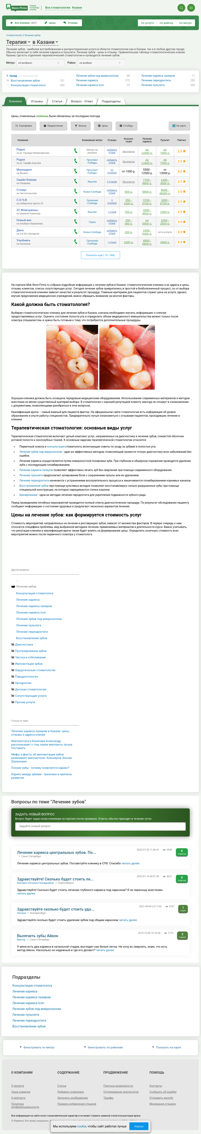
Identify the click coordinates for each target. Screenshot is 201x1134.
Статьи (61, 1085)
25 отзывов (112, 171)
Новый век (24, 220)
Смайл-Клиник (27, 180)
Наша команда (20, 1091)
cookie (81, 1126)
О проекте (17, 1085)
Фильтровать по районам (103, 1047)
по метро (185, 23)
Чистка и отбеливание (30, 657)
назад (24, 75)
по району (166, 23)
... (17, 580)
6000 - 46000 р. (165, 191)
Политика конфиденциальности (25, 1105)
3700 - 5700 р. (147, 201)
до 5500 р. (147, 222)
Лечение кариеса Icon (90, 85)
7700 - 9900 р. (147, 181)
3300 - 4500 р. (147, 212)
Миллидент (24, 169)
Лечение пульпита (152, 85)
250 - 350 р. (129, 222)
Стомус (22, 190)
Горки (92, 222)
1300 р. (165, 212)
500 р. (129, 191)
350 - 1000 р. (129, 201)
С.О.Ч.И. (22, 200)
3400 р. (165, 242)
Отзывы (71, 22)
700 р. (129, 212)
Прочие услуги (25, 702)
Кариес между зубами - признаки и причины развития (41, 776)
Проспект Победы (92, 161)
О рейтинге (18, 1097)
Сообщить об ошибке (163, 1091)
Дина (20, 230)
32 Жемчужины (27, 210)
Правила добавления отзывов (76, 1103)
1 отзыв (112, 212)
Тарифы (109, 1097)
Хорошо (139, 1126)
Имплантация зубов (29, 664)
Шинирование (28, 494)
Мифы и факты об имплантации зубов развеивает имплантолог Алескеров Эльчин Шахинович (41, 758)
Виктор (21, 939)
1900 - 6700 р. (165, 201)
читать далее (131, 863)
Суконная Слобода (92, 202)
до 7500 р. (165, 151)
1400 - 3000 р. (165, 181)
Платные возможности (118, 1085)
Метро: (10, 62)
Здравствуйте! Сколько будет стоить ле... (55, 879)
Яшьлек (92, 181)
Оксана (21, 913)
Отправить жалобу (161, 1097)
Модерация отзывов (163, 1103)
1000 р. (129, 242)
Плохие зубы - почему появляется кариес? (40, 768)
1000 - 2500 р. (165, 222)
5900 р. (147, 191)
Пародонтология (26, 676)
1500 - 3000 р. (147, 232)
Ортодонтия (23, 683)
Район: (71, 62)
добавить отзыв (112, 151)
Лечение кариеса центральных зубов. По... (56, 852)
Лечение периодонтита (156, 80)
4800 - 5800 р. (147, 242)
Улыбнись (23, 240)
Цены (50, 22)
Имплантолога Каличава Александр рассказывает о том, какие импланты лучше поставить (41, 744)
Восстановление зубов (25, 80)
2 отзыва (112, 181)
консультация (56, 446)
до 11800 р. (147, 151)
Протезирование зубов (30, 651)
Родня (21, 149)
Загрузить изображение (72, 1097)
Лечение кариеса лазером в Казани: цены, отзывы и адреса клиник (40, 732)
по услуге (147, 23)
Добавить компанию (70, 1091)
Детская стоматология (30, 689)
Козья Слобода (92, 191)
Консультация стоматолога (28, 85)
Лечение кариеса (87, 80)
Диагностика (24, 644)
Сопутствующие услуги (31, 696)
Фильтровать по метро (37, 1047)
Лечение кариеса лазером (158, 75)
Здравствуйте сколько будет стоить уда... (55, 909)
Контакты (156, 1085)
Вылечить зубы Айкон (37, 935)
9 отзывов (112, 201)
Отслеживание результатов (121, 1091)
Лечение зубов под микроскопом (97, 75)
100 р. (129, 232)
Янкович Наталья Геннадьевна (35, 882)
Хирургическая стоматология (35, 670)
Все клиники (23, 22)
